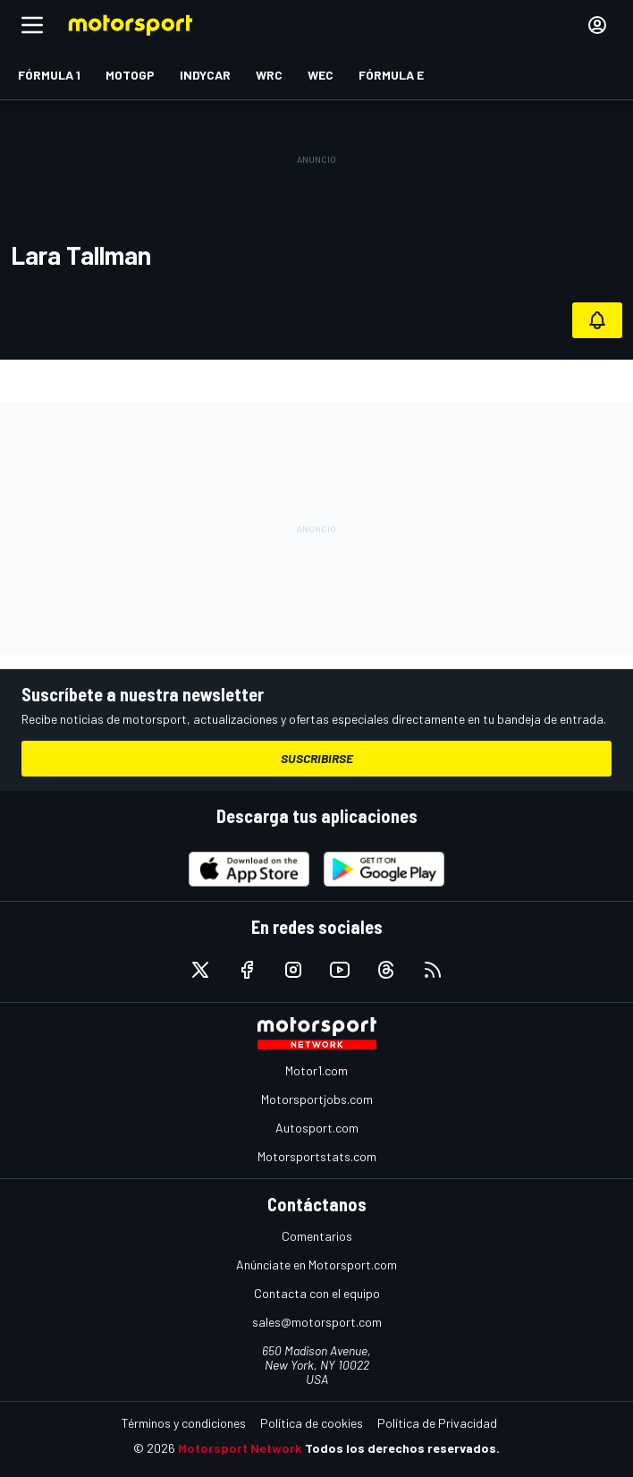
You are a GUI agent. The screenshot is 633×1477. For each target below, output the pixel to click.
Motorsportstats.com (316, 1156)
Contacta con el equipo (317, 1293)
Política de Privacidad (437, 1422)
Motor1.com (316, 1070)
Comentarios (317, 1236)
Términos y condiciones (184, 1422)
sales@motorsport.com (317, 1321)
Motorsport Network (240, 1448)
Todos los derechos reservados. (402, 1448)
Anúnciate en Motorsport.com (316, 1264)
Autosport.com (317, 1127)
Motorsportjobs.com (317, 1099)
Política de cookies (311, 1422)
